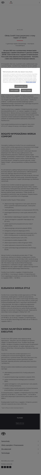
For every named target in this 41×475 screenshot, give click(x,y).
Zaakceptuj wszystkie (26, 90)
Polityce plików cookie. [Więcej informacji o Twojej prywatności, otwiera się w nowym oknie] (31, 82)
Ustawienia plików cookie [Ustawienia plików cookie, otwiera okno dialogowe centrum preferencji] (21, 86)
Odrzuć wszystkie (14, 90)
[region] (20, 81)
